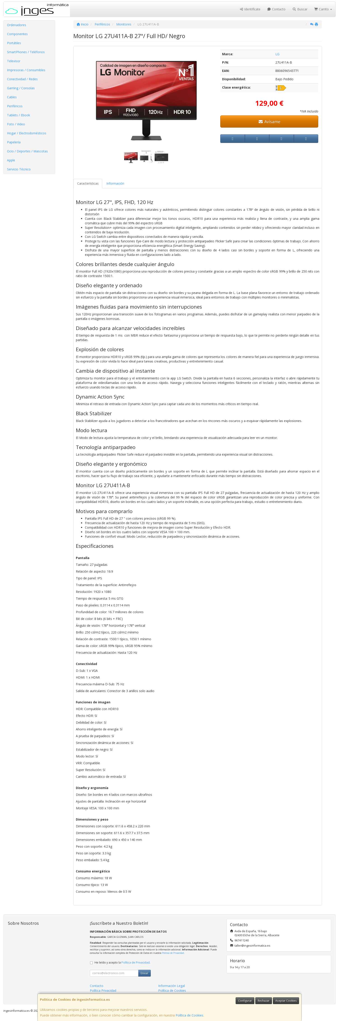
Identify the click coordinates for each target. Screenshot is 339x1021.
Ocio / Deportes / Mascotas (27, 151)
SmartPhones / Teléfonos (26, 52)
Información (115, 183)
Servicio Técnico (19, 169)
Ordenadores (16, 25)
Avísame (269, 121)
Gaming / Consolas (21, 88)
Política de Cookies (189, 1015)
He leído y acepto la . (122, 962)
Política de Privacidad (173, 952)
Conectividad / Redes (22, 79)
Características (88, 183)
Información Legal (171, 986)
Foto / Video (16, 124)
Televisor (13, 61)
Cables (12, 97)
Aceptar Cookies (286, 1001)
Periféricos (15, 106)
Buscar (299, 9)
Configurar (245, 1001)
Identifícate (249, 9)
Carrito (323, 9)
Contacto (276, 9)
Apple (11, 160)
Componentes (17, 34)
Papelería (14, 142)
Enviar (144, 973)
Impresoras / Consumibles (26, 70)
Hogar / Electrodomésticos (26, 133)
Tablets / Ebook (18, 115)
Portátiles (14, 43)
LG (277, 54)
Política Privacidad (103, 990)
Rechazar (263, 1001)
